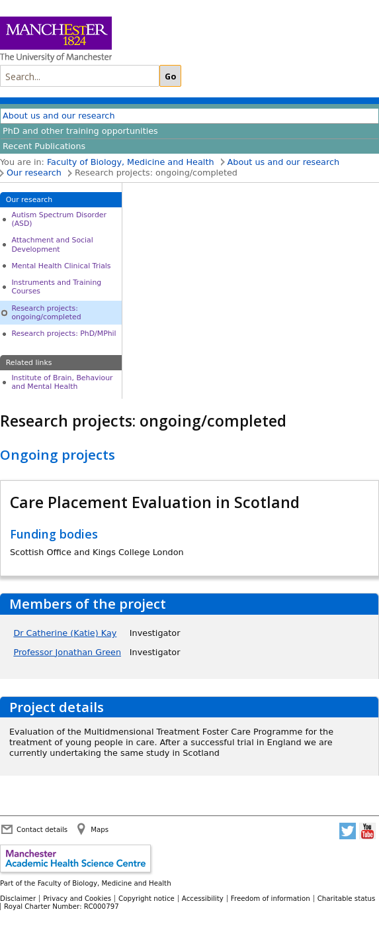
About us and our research (59, 116)
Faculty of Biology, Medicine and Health (130, 162)
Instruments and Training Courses (56, 286)
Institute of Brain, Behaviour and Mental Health (61, 382)
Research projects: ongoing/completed (46, 312)
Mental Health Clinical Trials (60, 266)
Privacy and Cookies (77, 898)
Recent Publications (44, 146)
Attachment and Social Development (52, 244)
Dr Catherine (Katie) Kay (64, 633)
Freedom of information (270, 898)
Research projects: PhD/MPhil (63, 333)
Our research (34, 173)
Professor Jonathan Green (67, 652)
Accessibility (203, 898)
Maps (99, 829)
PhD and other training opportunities (80, 131)
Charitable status (346, 898)
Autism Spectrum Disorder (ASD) (58, 219)
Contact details (42, 829)
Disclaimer (18, 898)
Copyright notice (146, 898)
